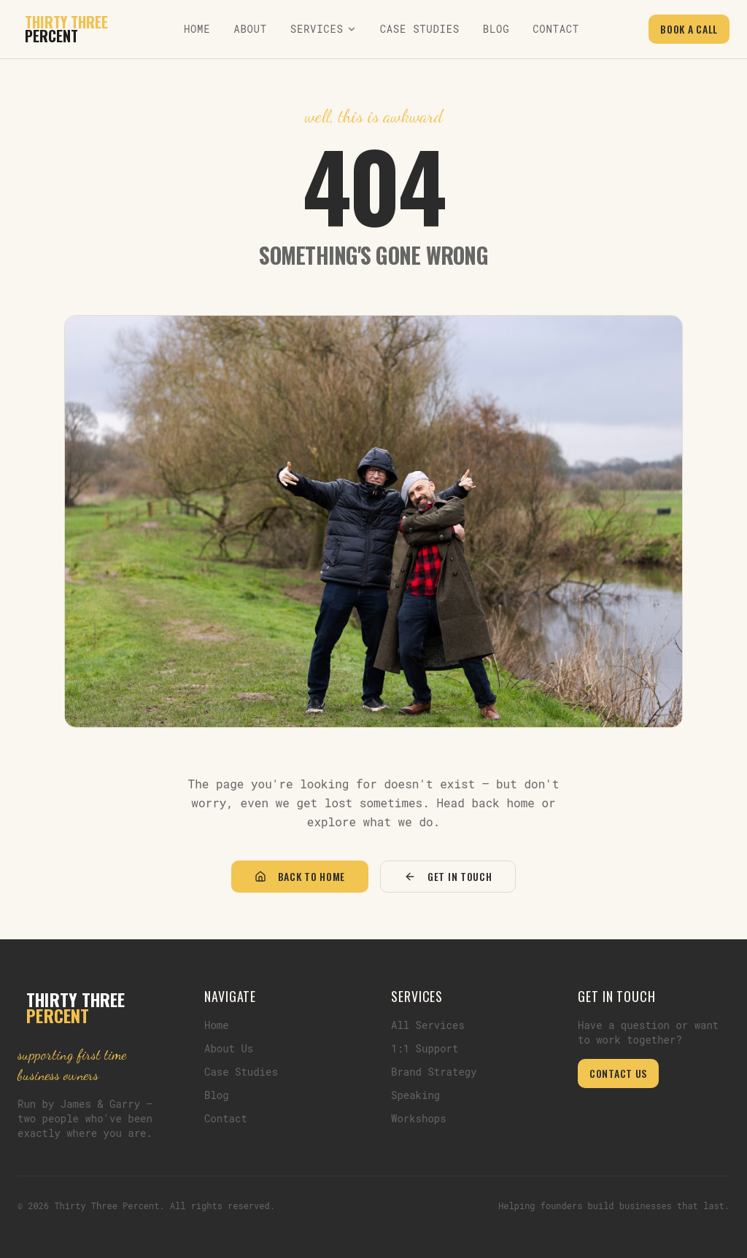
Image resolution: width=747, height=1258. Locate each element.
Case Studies (420, 29)
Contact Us (618, 1073)
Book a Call (689, 28)
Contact (556, 29)
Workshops (418, 1118)
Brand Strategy (434, 1072)
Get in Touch (448, 876)
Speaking (415, 1095)
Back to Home (300, 876)
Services (323, 29)
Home (197, 29)
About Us (228, 1048)
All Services (428, 1025)
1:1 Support (424, 1048)
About (250, 29)
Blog (496, 29)
